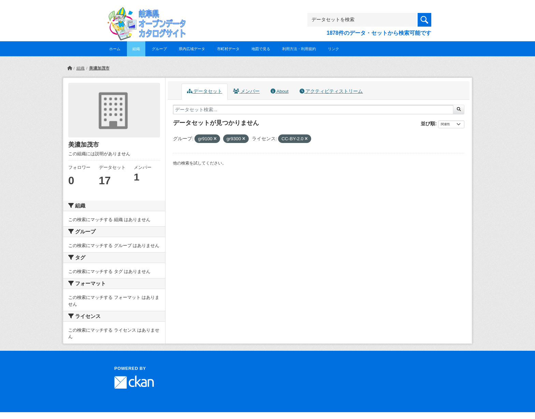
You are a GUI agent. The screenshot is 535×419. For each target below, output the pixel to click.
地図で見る (260, 49)
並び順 (428, 123)
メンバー (246, 91)
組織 (136, 49)
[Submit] (458, 109)
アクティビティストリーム (331, 91)
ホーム (114, 49)
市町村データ (228, 49)
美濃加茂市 (99, 68)
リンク (333, 49)
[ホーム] (69, 68)
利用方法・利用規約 (299, 49)
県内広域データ (192, 49)
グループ (159, 49)
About (279, 91)
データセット (204, 91)
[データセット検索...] (313, 109)
